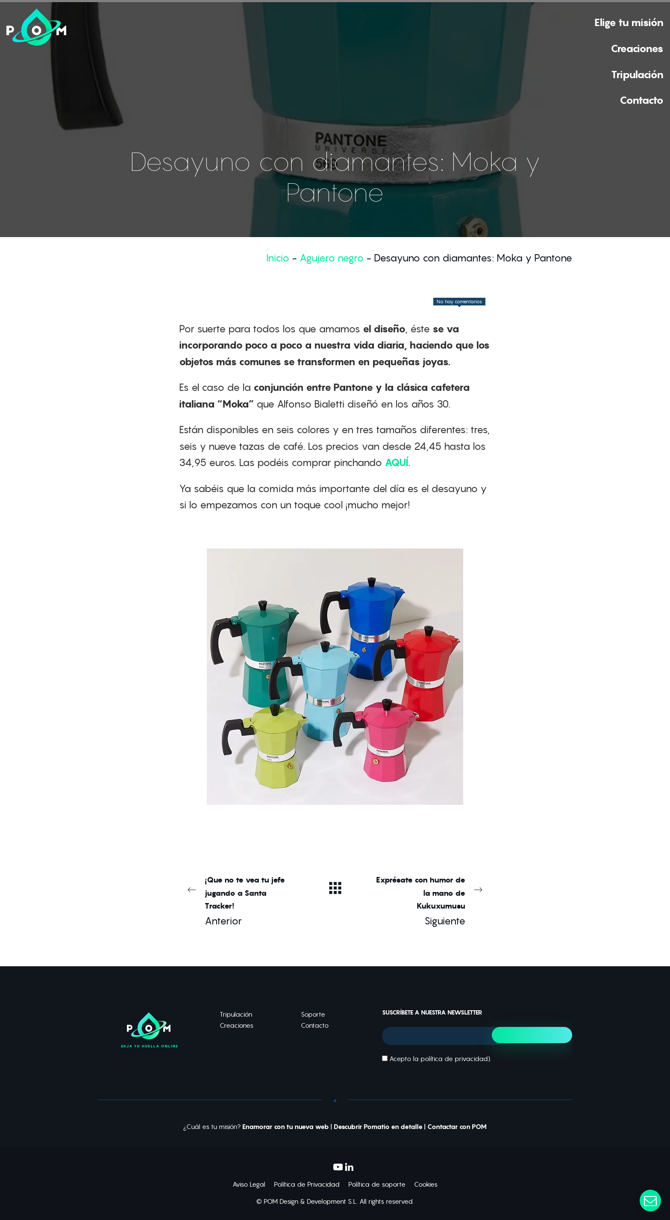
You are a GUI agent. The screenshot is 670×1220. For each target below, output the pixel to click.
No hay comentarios (459, 302)
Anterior (241, 900)
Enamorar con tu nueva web (285, 1127)
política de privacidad (454, 1059)
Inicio (277, 258)
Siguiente (429, 900)
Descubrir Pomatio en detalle (378, 1127)
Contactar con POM (457, 1127)
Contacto (315, 1025)
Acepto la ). (436, 1059)
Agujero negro (332, 258)
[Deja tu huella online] (36, 60)
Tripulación (236, 1014)
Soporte (313, 1014)
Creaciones (236, 1025)
